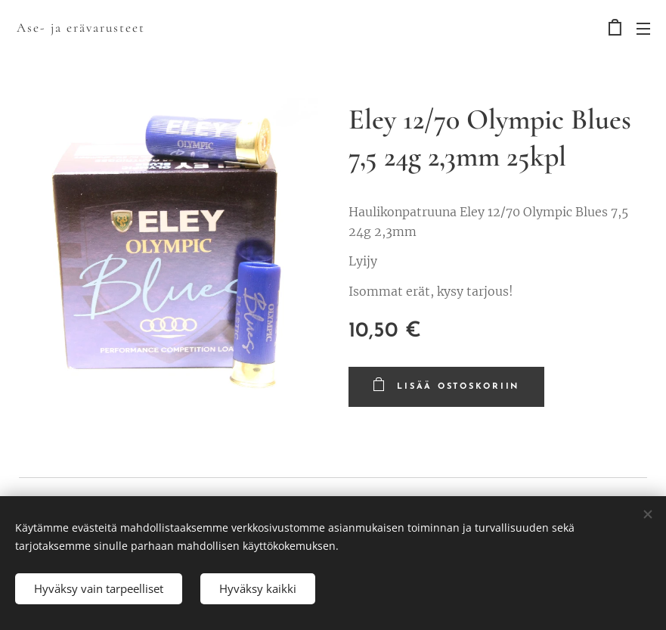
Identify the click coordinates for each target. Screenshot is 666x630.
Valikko (643, 28)
